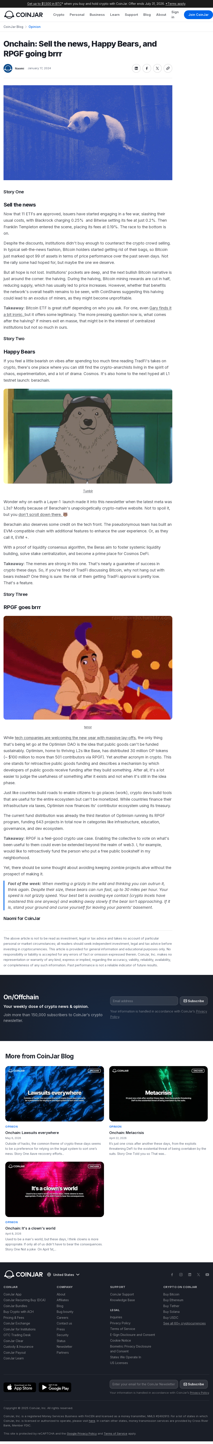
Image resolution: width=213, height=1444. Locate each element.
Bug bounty (65, 1311)
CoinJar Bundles (15, 1306)
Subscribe (194, 1001)
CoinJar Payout (15, 1352)
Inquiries (116, 1317)
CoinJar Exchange (17, 1323)
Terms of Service (122, 1329)
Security (63, 1335)
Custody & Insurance (18, 1346)
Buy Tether (171, 1306)
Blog (147, 15)
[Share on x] (157, 68)
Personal (77, 15)
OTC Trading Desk (17, 1335)
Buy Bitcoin (171, 1294)
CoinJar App (13, 1294)
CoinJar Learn (14, 1358)
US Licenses (119, 1363)
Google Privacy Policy (82, 1433)
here (92, 1420)
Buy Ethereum (173, 1300)
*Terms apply (175, 3)
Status (61, 1341)
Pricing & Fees (14, 1317)
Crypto (58, 15)
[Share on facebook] (146, 68)
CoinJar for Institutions (20, 1329)
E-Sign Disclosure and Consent (132, 1335)
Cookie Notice (120, 1340)
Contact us (64, 1323)
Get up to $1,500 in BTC (44, 3)
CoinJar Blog (13, 27)
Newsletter (64, 1346)
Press (61, 1329)
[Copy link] (168, 68)
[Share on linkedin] (136, 68)
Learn (115, 15)
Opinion (35, 27)
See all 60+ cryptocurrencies (184, 1323)
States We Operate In (125, 1357)
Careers (62, 1317)
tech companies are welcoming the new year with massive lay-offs (75, 737)
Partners (63, 1352)
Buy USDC (170, 1317)
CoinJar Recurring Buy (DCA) (25, 1300)
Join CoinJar (198, 14)
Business (97, 15)
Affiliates (63, 1300)
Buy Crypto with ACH (19, 1311)
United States (63, 1275)
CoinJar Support (122, 1294)
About (161, 15)
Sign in (175, 14)
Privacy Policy (120, 1323)
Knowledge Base (122, 1300)
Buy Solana (171, 1311)
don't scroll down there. (40, 514)
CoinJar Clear (13, 1341)
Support (131, 15)
